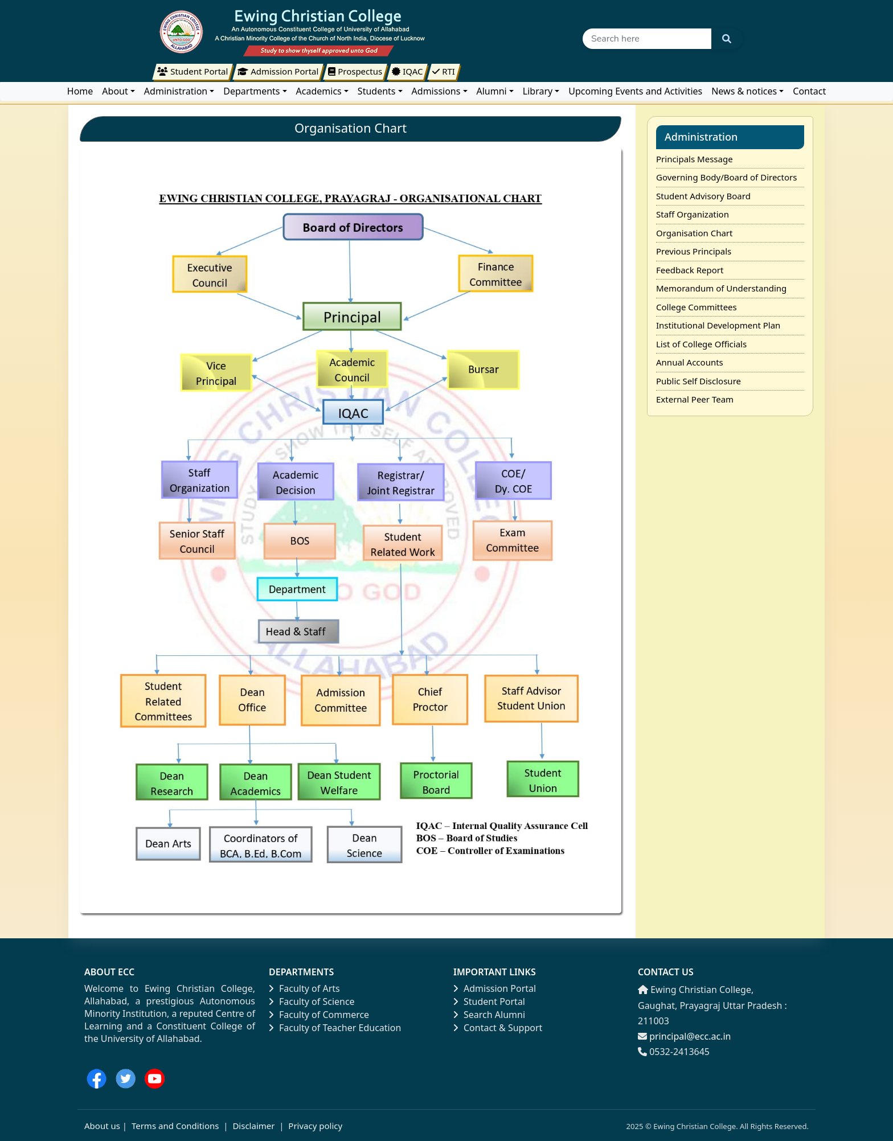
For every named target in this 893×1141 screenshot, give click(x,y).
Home (80, 90)
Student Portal (489, 1001)
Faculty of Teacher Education (335, 1027)
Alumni (492, 90)
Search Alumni (489, 1014)
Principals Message (694, 157)
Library (537, 90)
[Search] (647, 38)
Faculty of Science (312, 1001)
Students (377, 90)
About (115, 90)
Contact (809, 90)
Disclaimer (253, 1125)
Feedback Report (689, 268)
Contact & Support (497, 1027)
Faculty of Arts (304, 988)
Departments (251, 90)
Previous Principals (693, 250)
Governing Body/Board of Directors (726, 176)
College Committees (696, 305)
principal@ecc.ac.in (690, 1035)
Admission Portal (494, 988)
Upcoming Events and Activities (635, 90)
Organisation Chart (694, 231)
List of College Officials (701, 342)
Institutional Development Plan (718, 324)
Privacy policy (314, 1125)
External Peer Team (695, 398)
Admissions (436, 90)
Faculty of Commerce (319, 1014)
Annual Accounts (689, 361)
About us (102, 1125)
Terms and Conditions (175, 1125)
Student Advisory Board (703, 194)
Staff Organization (692, 213)
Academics (319, 90)
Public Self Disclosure (698, 379)
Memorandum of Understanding (721, 287)
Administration (175, 90)
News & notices (744, 90)
